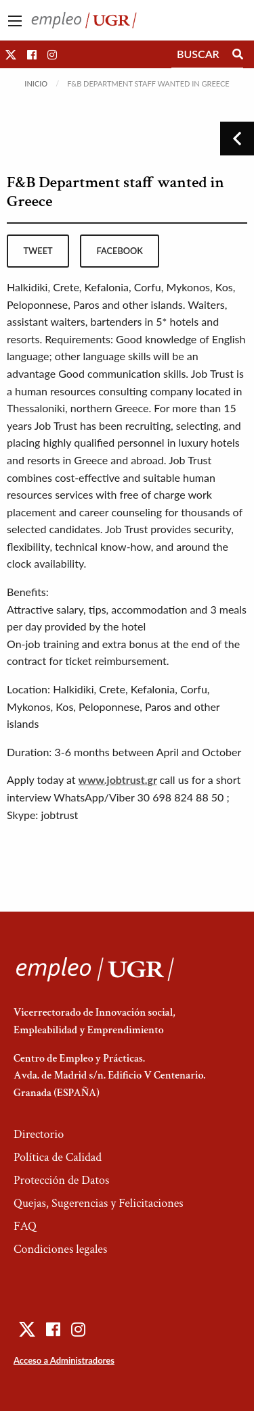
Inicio (35, 83)
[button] (11, 54)
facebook (120, 250)
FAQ (25, 1226)
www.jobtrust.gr (118, 779)
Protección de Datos (61, 1180)
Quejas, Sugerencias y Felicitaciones (99, 1203)
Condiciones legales (60, 1249)
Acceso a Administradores (64, 1360)
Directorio (39, 1134)
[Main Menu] (15, 21)
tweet (37, 250)
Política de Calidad (58, 1157)
